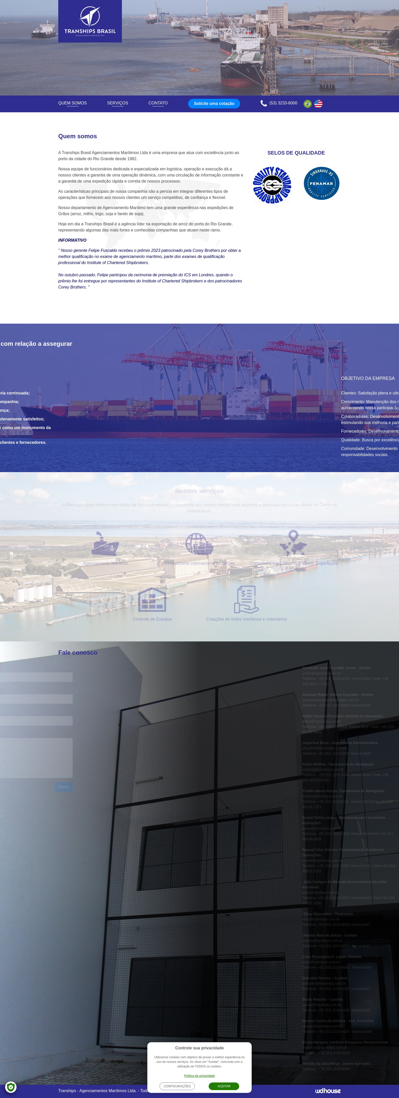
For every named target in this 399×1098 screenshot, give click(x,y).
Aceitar (224, 1086)
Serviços (117, 103)
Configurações (177, 1086)
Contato (158, 103)
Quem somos (72, 103)
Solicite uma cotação (214, 103)
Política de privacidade (199, 1076)
